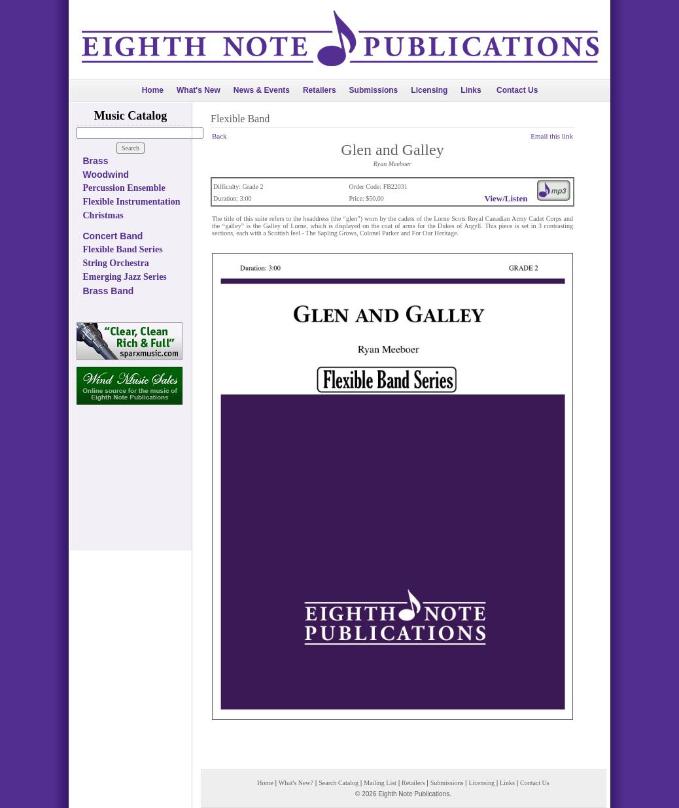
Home (153, 90)
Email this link (552, 136)
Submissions (373, 90)
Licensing (429, 90)
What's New (198, 90)
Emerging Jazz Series (125, 277)
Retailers (319, 90)
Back (219, 136)
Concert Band (113, 236)
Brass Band (108, 291)
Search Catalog (338, 782)
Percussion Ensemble (124, 188)
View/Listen (506, 198)
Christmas (103, 215)
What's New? (296, 782)
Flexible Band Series (123, 249)
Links (471, 90)
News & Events (262, 90)
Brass (96, 161)
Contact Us (517, 90)
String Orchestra (116, 263)
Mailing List (380, 782)
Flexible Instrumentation (132, 202)
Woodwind (106, 174)
